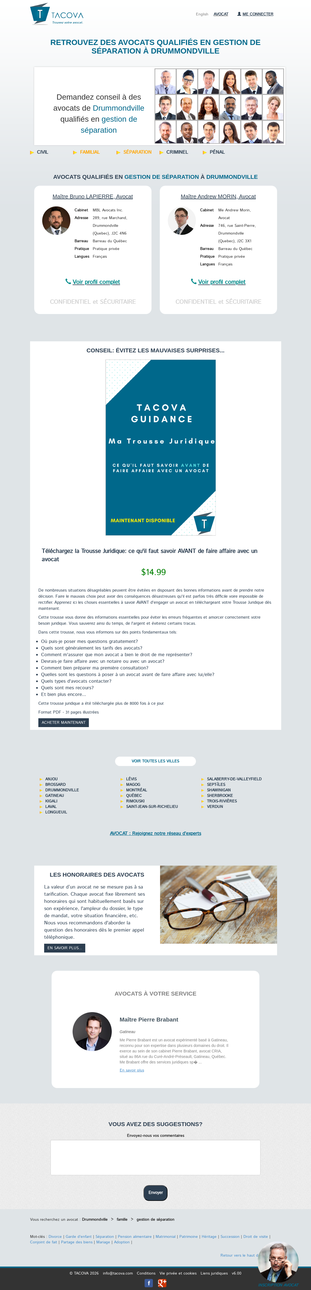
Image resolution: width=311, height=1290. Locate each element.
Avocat (221, 14)
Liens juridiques (214, 1273)
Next (275, 104)
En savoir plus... (64, 948)
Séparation (104, 1237)
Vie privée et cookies (178, 1273)
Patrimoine (188, 1237)
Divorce (55, 1237)
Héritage (209, 1237)
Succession (230, 1237)
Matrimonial (166, 1237)
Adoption (122, 1242)
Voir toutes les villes (155, 761)
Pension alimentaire (135, 1237)
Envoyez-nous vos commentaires (155, 1136)
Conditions (146, 1273)
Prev (41, 104)
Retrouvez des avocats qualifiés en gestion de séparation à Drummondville (155, 46)
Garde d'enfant (79, 1237)
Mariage (103, 1242)
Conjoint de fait (43, 1242)
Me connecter (255, 14)
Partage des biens (76, 1242)
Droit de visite (255, 1237)
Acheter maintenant (64, 722)
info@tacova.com (118, 1273)
